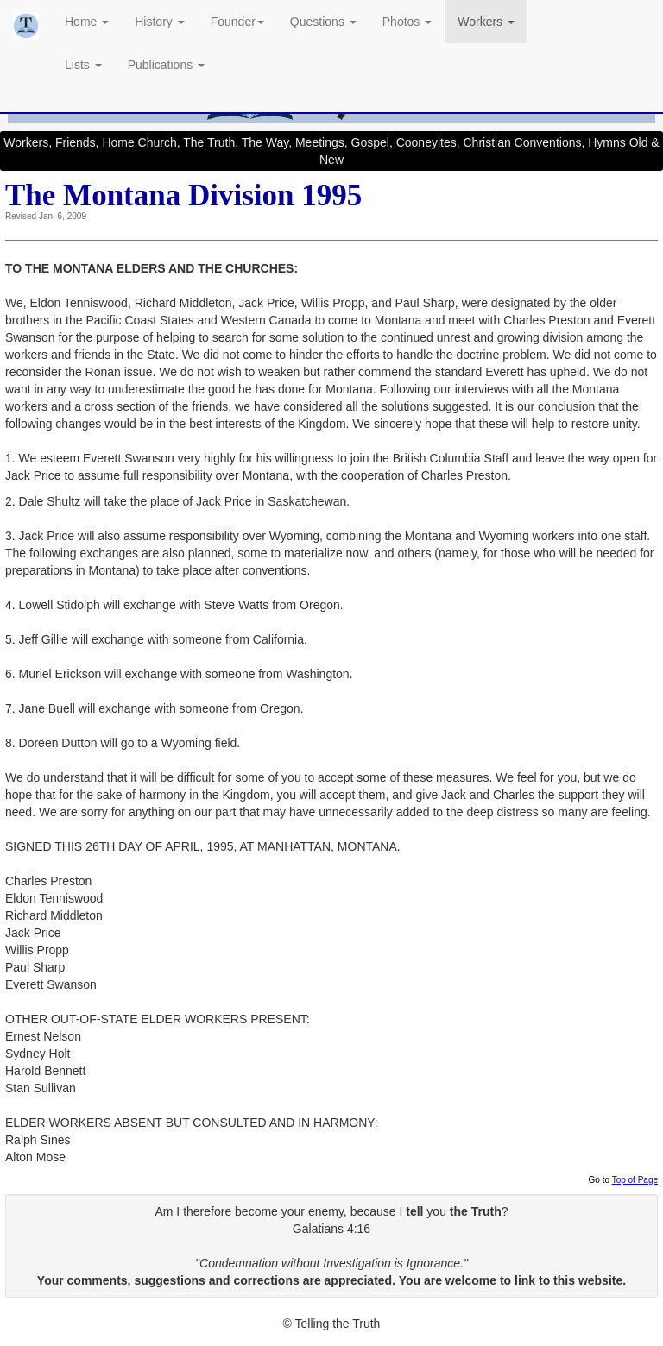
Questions (323, 21)
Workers (486, 21)
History (159, 21)
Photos (407, 21)
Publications (166, 65)
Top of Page (635, 1180)
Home (87, 21)
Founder (237, 21)
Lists (83, 65)
